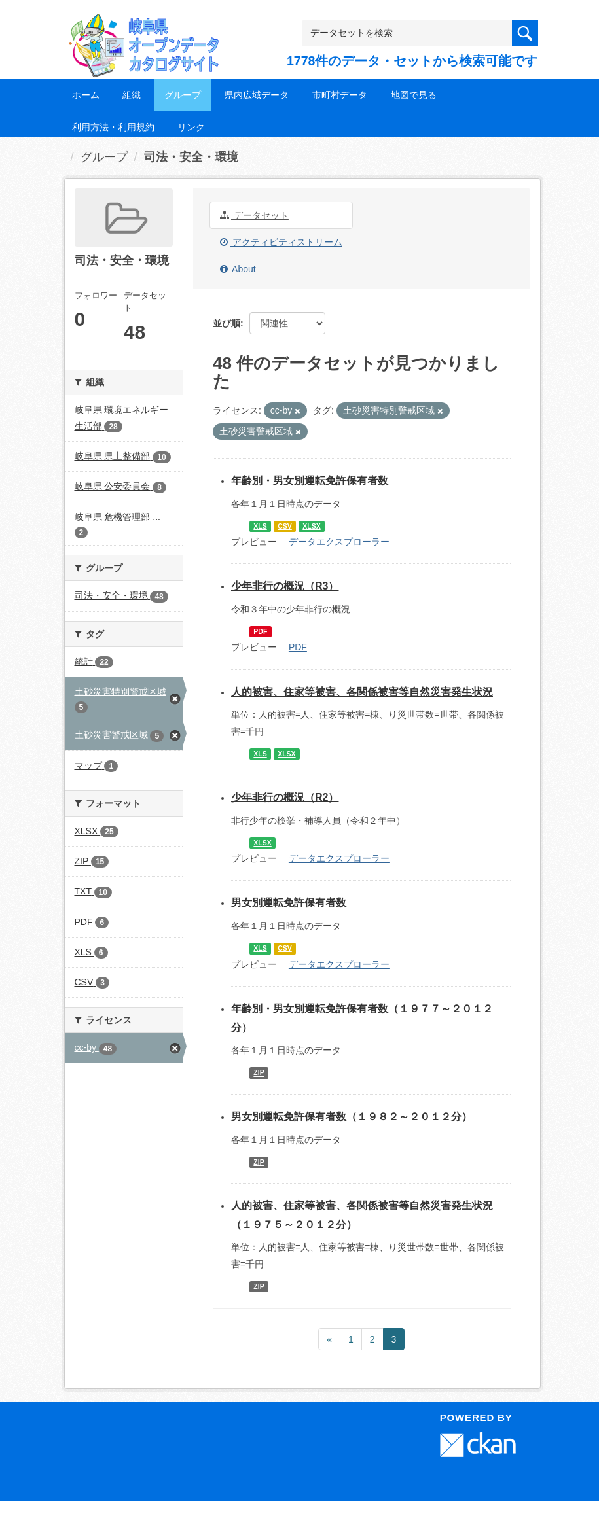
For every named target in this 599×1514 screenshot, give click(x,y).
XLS (259, 526)
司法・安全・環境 (191, 157)
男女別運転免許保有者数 (288, 902)
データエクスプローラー (339, 542)
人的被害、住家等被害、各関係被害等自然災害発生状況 (362, 691)
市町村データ (339, 95)
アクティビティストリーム (281, 242)
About (238, 269)
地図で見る (414, 95)
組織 (131, 95)
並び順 (226, 323)
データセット (254, 215)
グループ (182, 95)
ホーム (86, 95)
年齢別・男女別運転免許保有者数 (309, 480)
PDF (260, 631)
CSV (285, 526)
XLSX (311, 526)
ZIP (258, 1073)
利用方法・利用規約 (113, 127)
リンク (191, 127)
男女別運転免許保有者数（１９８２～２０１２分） (351, 1116)
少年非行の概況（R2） (284, 797)
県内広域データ (257, 95)
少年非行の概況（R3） (284, 585)
